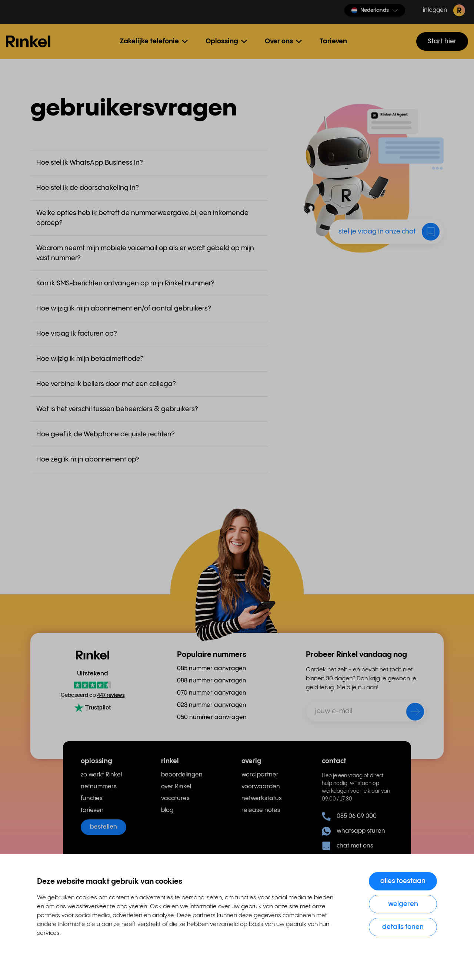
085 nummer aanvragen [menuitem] (211, 668)
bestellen (103, 827)
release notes (260, 810)
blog (167, 810)
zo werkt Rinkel (101, 775)
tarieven (92, 810)
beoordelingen (182, 775)
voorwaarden (260, 786)
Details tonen (403, 926)
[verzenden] (410, 713)
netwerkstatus (261, 798)
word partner (259, 775)
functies (92, 798)
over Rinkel (176, 786)
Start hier (442, 41)
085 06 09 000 (349, 816)
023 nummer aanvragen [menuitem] (211, 705)
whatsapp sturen (353, 831)
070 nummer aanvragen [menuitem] (211, 693)
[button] (374, 10)
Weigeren (403, 903)
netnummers (99, 786)
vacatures (175, 798)
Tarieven (333, 41)
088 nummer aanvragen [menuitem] (211, 681)
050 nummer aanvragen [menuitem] (212, 717)
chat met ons (347, 846)
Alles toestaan (402, 881)
